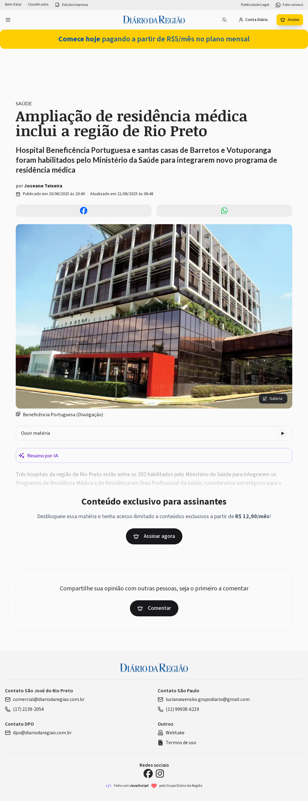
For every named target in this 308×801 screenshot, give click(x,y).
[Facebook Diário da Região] (148, 773)
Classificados (38, 4)
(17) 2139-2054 (24, 709)
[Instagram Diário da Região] (159, 773)
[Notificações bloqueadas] (224, 19)
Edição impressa (71, 5)
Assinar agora (154, 536)
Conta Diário (253, 20)
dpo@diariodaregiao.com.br (38, 732)
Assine (289, 20)
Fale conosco (289, 5)
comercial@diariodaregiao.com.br (45, 699)
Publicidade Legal (255, 4)
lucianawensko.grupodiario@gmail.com (204, 699)
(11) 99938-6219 (178, 709)
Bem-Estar (13, 4)
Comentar (154, 608)
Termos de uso (177, 742)
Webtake (171, 732)
